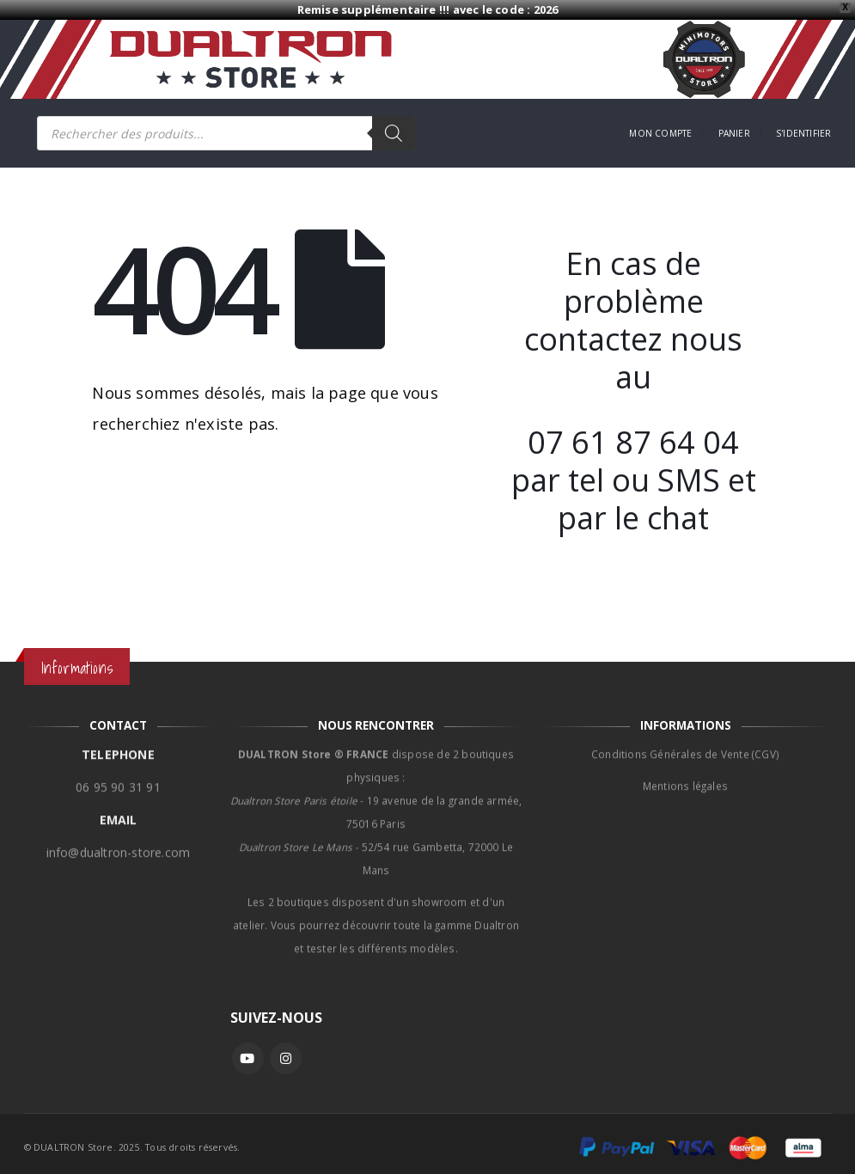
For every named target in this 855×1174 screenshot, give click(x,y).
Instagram (286, 1058)
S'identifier (803, 133)
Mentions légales (685, 776)
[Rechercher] (393, 133)
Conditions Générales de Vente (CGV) (685, 744)
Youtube (248, 1058)
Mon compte (660, 133)
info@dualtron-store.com (118, 843)
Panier (734, 133)
